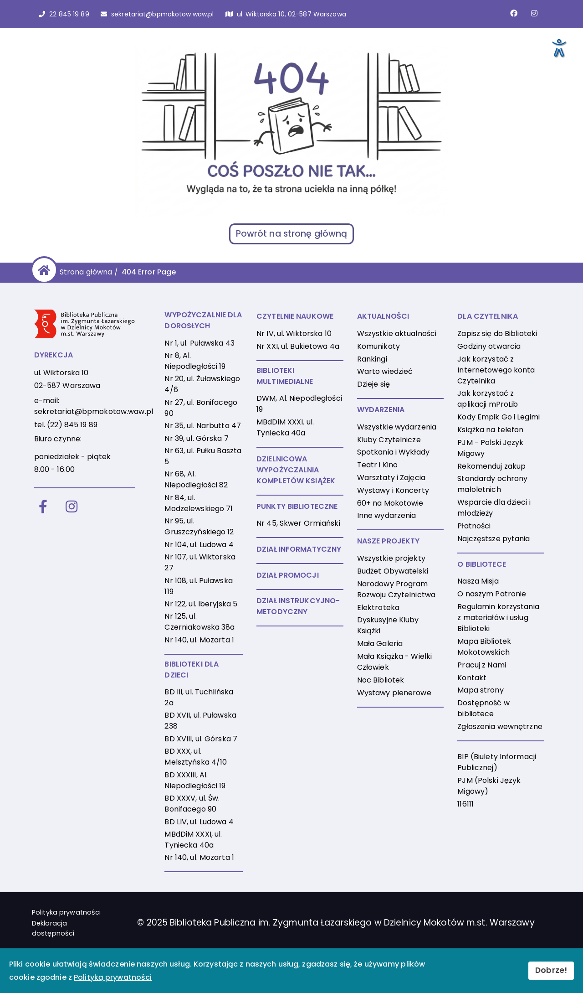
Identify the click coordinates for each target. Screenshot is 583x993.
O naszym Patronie (491, 594)
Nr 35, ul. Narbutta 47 (202, 425)
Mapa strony (480, 690)
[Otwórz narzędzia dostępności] (558, 47)
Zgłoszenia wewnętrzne (499, 726)
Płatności (474, 526)
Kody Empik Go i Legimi (498, 417)
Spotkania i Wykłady (393, 452)
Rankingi (372, 359)
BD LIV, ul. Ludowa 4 (198, 822)
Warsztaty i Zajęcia (391, 477)
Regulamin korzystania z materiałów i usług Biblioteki (498, 617)
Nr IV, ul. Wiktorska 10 (294, 333)
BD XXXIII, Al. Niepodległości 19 (194, 780)
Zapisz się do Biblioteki (497, 333)
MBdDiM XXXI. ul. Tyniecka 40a (285, 427)
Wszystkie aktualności (397, 333)
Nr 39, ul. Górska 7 (196, 438)
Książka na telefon (490, 429)
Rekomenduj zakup (491, 466)
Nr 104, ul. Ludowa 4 (198, 544)
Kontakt (471, 677)
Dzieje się (373, 384)
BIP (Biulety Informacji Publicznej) (496, 762)
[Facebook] (43, 507)
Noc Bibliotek (380, 680)
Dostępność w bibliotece (483, 708)
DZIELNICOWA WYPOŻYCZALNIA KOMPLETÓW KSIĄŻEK (295, 470)
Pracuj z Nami (481, 665)
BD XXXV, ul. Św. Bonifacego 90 (192, 803)
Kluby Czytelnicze (389, 439)
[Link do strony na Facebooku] (514, 13)
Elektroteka (378, 607)
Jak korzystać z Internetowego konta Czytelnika (496, 370)
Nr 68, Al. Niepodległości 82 (196, 479)
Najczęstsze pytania (493, 538)
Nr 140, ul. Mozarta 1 (199, 640)
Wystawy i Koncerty (393, 490)
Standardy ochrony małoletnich (492, 484)
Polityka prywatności (66, 912)
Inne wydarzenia (386, 515)
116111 (465, 804)
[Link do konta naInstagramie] (534, 13)
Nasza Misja (477, 581)
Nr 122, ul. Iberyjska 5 (200, 604)
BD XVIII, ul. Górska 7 (200, 739)
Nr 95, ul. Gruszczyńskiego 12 (199, 526)
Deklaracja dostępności (53, 928)
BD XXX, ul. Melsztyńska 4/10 (195, 756)
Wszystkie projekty (391, 558)
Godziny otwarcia (489, 346)
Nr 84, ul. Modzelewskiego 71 (198, 503)
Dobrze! (551, 970)
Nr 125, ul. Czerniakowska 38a (199, 621)
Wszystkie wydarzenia (396, 427)
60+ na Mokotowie (390, 503)
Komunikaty (378, 346)
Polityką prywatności (113, 977)
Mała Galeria (380, 643)
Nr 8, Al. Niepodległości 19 (194, 361)
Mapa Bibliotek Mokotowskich (484, 646)
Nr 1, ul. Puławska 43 (199, 343)
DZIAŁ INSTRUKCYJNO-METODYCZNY (298, 606)
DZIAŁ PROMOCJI (287, 575)
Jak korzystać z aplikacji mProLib (487, 398)
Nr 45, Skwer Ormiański (298, 523)
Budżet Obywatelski (392, 571)
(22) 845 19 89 (72, 424)
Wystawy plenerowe (394, 693)
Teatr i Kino (377, 465)
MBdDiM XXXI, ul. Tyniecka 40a (193, 839)
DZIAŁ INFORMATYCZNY (298, 549)
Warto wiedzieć (385, 371)
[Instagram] (71, 507)
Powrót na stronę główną (292, 234)
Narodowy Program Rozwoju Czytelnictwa (396, 589)
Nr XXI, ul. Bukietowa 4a (297, 346)
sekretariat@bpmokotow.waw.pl (93, 411)
